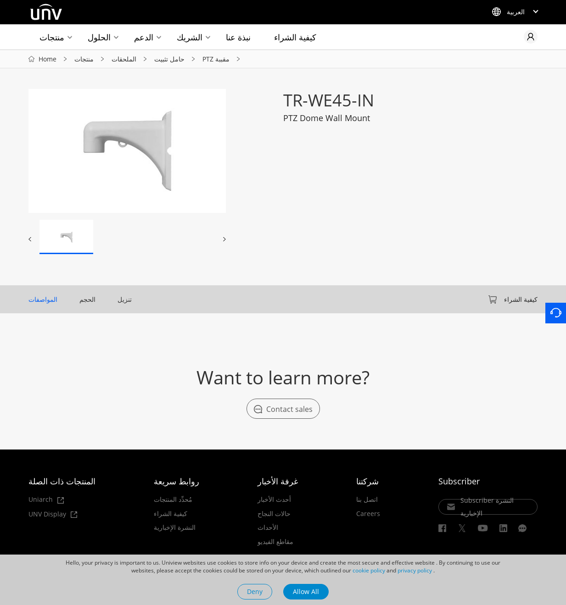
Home (47, 59)
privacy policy (415, 570)
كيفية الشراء (295, 37)
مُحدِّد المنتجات (173, 499)
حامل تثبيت (169, 59)
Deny (255, 591)
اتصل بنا (367, 499)
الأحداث (268, 527)
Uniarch (46, 499)
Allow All (306, 591)
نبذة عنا (238, 37)
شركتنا (367, 481)
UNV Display (52, 514)
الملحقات (124, 59)
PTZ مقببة (216, 59)
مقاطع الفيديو (275, 541)
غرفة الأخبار (278, 481)
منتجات (51, 37)
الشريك (189, 37)
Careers (368, 514)
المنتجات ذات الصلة (61, 481)
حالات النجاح (274, 514)
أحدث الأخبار (274, 499)
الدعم (143, 37)
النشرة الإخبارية (175, 527)
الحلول (99, 37)
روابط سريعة (176, 481)
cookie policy (369, 570)
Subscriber (459, 481)
